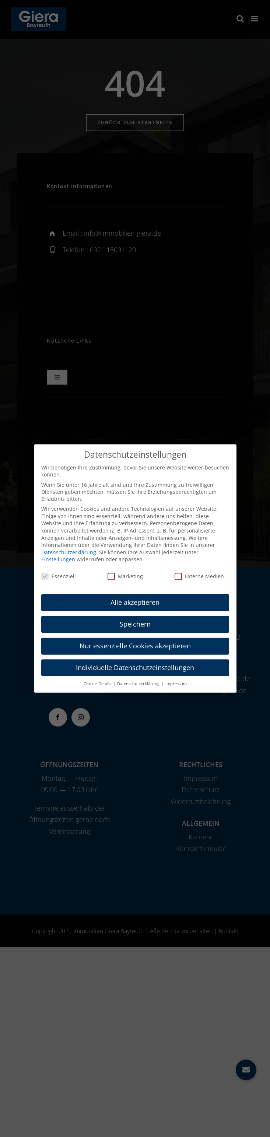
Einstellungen (58, 559)
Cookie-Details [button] (98, 683)
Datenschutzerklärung (68, 552)
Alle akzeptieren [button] (135, 602)
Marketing (125, 576)
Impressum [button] (176, 683)
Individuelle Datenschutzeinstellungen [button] (135, 667)
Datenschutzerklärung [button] (139, 683)
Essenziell (58, 576)
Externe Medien (199, 576)
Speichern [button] (135, 624)
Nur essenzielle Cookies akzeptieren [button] (135, 645)
